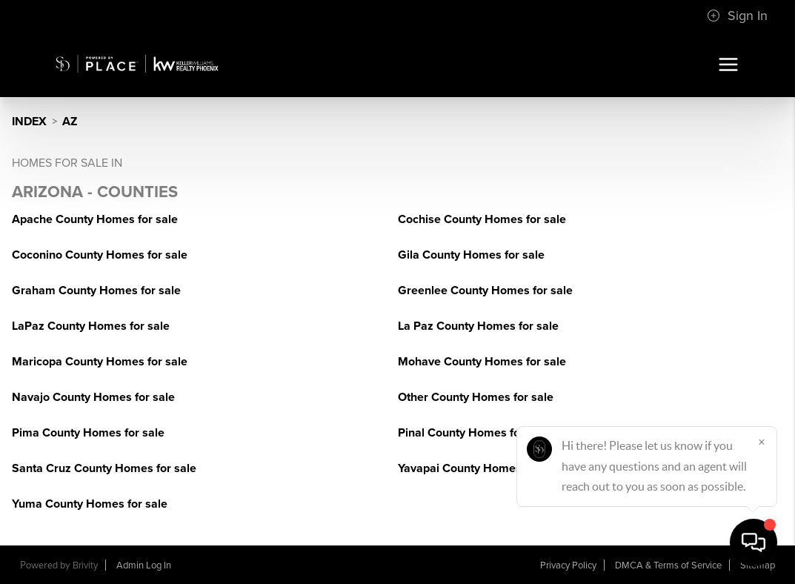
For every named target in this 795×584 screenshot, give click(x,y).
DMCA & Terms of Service (668, 565)
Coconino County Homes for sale (99, 255)
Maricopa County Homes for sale (99, 362)
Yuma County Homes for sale (89, 504)
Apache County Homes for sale (95, 219)
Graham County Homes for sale (96, 290)
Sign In (737, 15)
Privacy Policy (568, 565)
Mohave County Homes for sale (482, 362)
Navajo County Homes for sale (93, 397)
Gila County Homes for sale (471, 255)
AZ (69, 121)
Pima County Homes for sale (88, 433)
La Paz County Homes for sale (478, 326)
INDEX (29, 121)
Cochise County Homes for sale (482, 219)
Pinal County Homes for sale (474, 433)
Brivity (85, 565)
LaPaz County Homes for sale (91, 326)
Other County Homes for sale (475, 397)
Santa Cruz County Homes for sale (104, 468)
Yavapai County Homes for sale (481, 468)
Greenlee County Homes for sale (485, 290)
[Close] (762, 442)
